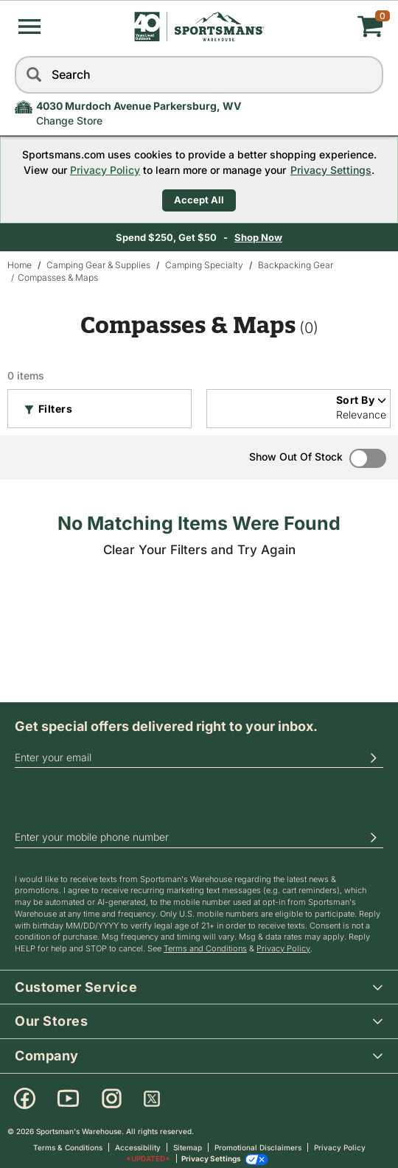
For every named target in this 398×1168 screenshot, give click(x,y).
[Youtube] (68, 1098)
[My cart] (321, 26)
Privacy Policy (105, 170)
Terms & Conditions (67, 1147)
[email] (199, 757)
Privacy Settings (330, 170)
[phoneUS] (199, 838)
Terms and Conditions (205, 948)
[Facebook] (25, 1098)
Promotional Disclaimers (257, 1147)
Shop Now (329, 237)
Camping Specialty (204, 264)
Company (206, 1054)
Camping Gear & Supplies (98, 264)
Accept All (199, 200)
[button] (29, 26)
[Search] (33, 75)
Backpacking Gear (295, 264)
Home (19, 264)
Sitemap (187, 1147)
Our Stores (206, 1020)
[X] (151, 1098)
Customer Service (206, 986)
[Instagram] (112, 1098)
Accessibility (138, 1147)
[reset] (368, 75)
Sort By (361, 400)
